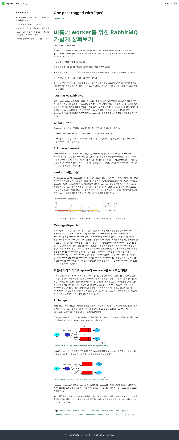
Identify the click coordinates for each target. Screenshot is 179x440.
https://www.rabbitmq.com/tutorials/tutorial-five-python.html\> (82, 379)
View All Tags (59, 18)
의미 (123, 415)
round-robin (78, 415)
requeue (68, 415)
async (68, 411)
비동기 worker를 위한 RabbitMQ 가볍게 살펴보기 (96, 36)
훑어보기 (130, 415)
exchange (86, 411)
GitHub (168, 3)
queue (124, 411)
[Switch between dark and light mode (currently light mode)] (175, 3)
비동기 (108, 415)
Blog (25, 3)
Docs (18, 3)
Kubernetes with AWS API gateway (29, 24)
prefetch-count (107, 411)
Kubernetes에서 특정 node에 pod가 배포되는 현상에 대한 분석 (33, 18)
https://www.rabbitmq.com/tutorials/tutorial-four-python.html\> (82, 346)
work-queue (90, 415)
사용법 (116, 415)
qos (117, 411)
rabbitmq (58, 415)
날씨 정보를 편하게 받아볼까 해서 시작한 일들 (32, 28)
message (95, 411)
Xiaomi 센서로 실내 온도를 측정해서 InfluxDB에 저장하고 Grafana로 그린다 (32, 33)
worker (100, 415)
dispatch (76, 411)
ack (61, 411)
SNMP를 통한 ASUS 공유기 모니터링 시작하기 (32, 39)
